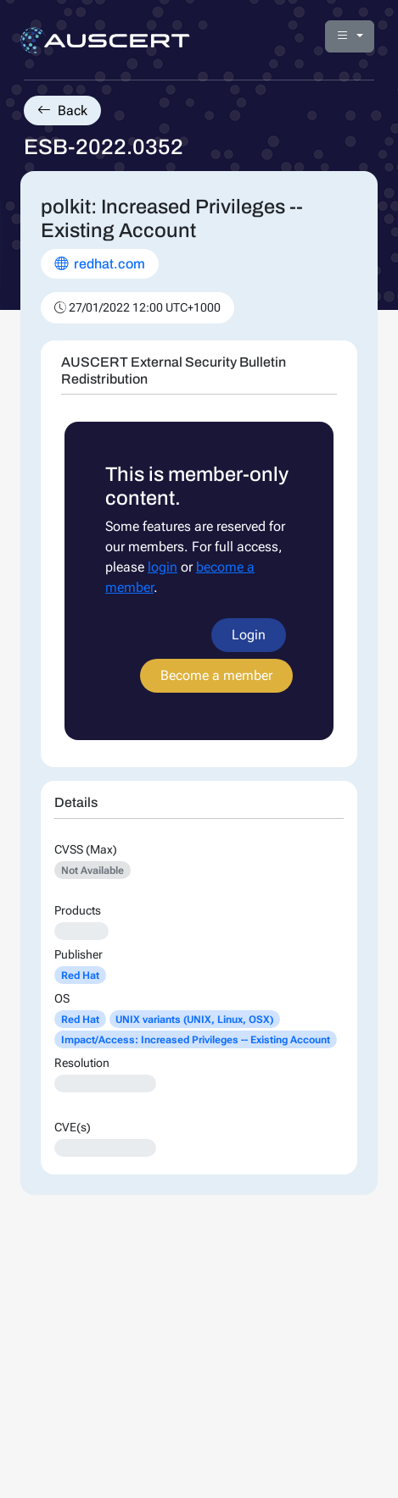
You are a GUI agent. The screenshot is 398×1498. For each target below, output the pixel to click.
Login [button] (249, 635)
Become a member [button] (216, 675)
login (162, 567)
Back (62, 110)
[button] (349, 36)
